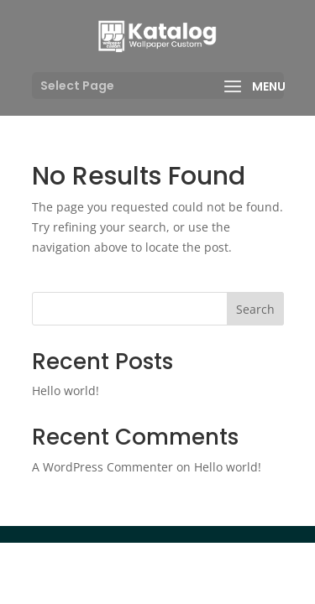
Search (255, 309)
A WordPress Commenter (102, 467)
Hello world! (65, 390)
